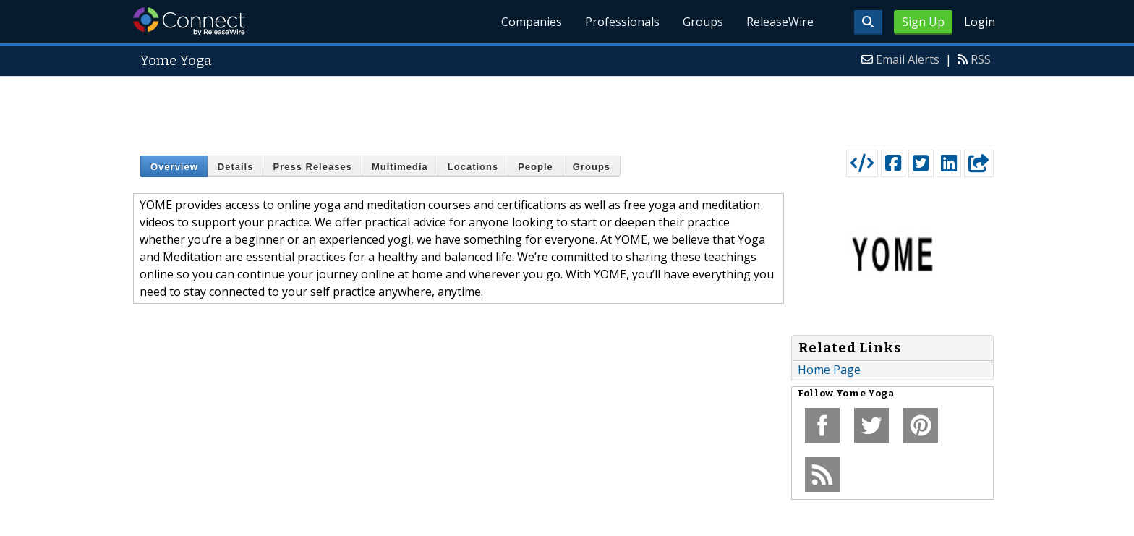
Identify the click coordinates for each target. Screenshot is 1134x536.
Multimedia (400, 166)
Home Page (829, 370)
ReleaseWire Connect (189, 21)
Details (236, 166)
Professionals (622, 22)
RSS (981, 59)
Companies (531, 22)
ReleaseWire (780, 22)
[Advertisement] (567, 109)
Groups (703, 22)
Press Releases (312, 166)
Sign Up (923, 22)
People (535, 166)
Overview (174, 166)
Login (979, 22)
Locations (473, 166)
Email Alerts (907, 59)
